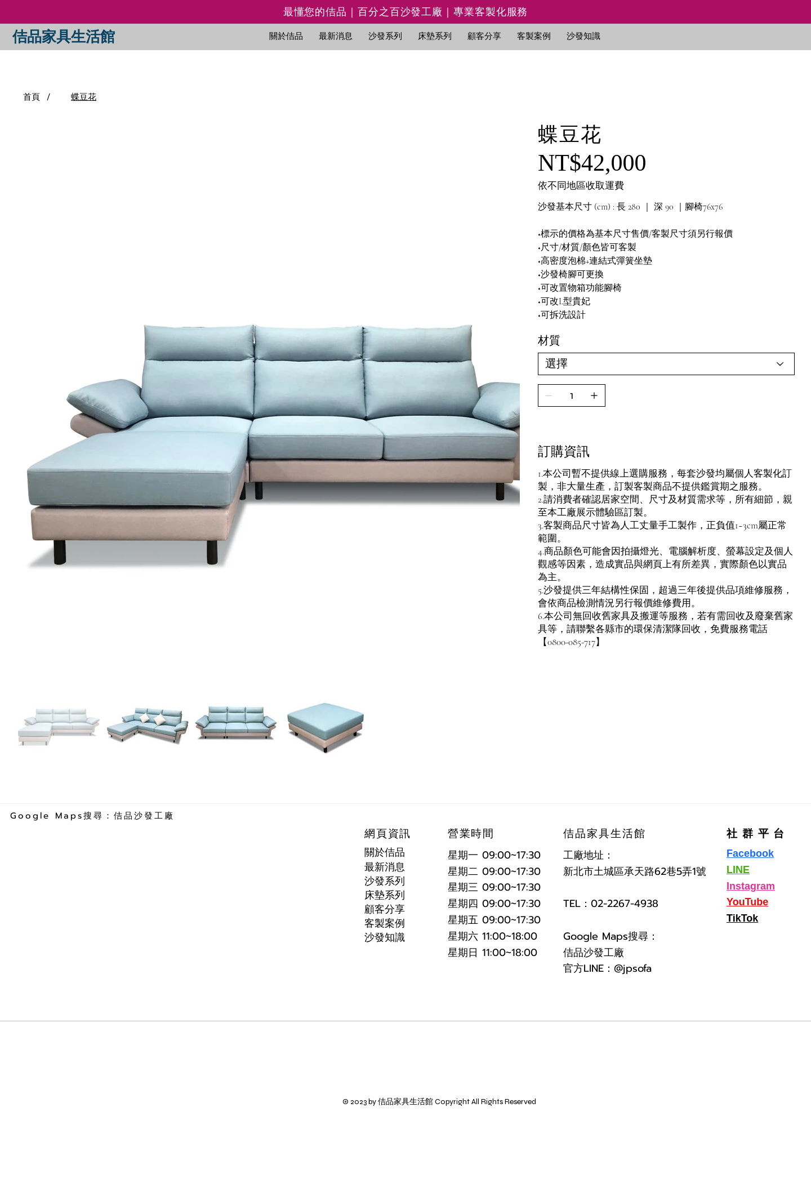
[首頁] (31, 97)
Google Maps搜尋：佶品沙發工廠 (92, 816)
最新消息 (384, 867)
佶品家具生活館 (63, 37)
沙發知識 (384, 937)
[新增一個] (594, 395)
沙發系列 (384, 881)
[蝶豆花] (83, 97)
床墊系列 (384, 895)
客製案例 (384, 923)
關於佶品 (384, 852)
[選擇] (666, 364)
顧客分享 (384, 909)
